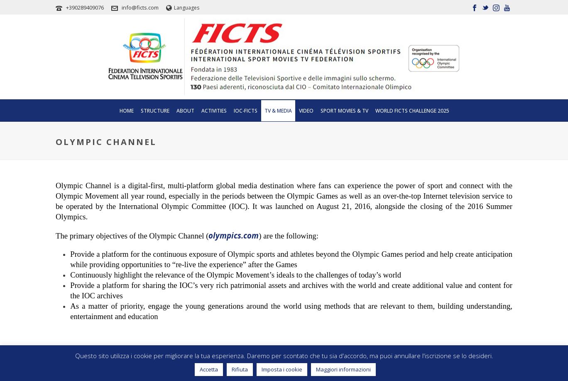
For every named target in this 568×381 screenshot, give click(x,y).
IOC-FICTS (245, 110)
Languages (182, 7)
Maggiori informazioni (343, 369)
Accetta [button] (209, 369)
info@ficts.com (140, 7)
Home (127, 110)
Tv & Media (278, 110)
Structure (155, 110)
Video (306, 110)
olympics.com (233, 235)
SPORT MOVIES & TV (344, 110)
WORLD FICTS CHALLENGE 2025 (412, 110)
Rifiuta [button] (240, 369)
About (185, 110)
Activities (214, 110)
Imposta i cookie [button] (282, 369)
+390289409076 (85, 7)
